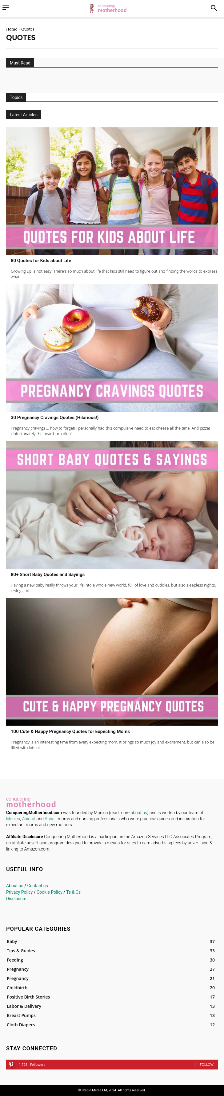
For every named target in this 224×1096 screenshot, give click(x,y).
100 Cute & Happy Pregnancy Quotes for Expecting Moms (70, 731)
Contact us (37, 885)
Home (11, 29)
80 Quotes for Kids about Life (41, 260)
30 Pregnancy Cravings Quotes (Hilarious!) (54, 417)
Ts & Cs (73, 892)
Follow (207, 1064)
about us (138, 812)
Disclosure (16, 898)
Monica (13, 818)
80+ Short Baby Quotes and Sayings (48, 574)
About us (14, 885)
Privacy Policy (19, 892)
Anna (49, 818)
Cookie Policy (49, 892)
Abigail (28, 818)
